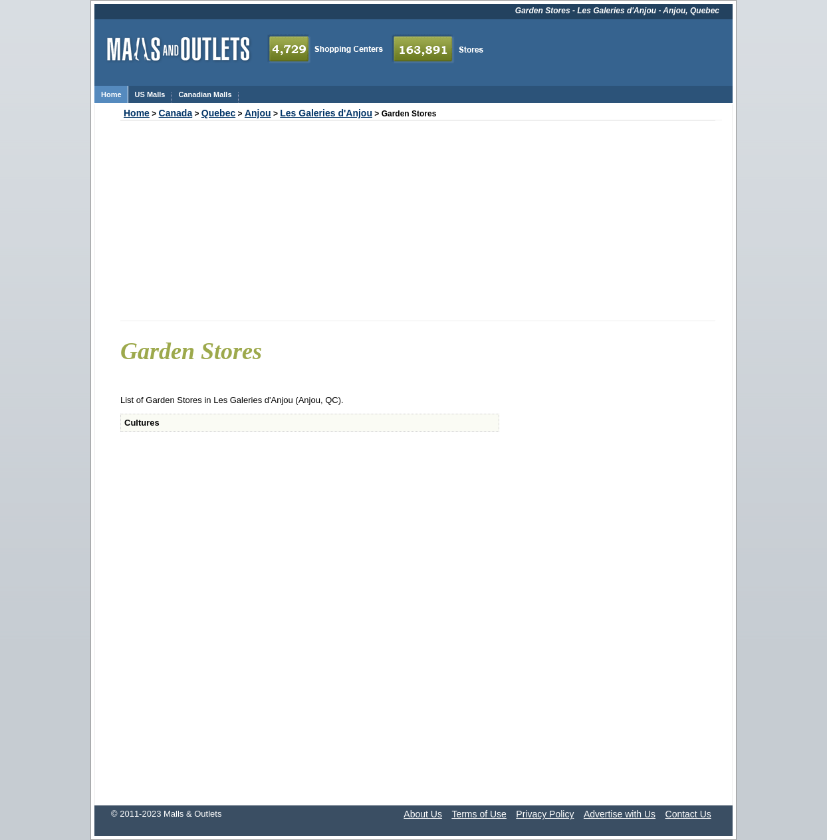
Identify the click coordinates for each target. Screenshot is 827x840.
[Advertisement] (417, 221)
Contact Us (688, 814)
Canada (176, 113)
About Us (423, 814)
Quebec (218, 113)
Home (137, 113)
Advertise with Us (619, 814)
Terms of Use (478, 814)
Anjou (258, 113)
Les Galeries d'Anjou (326, 113)
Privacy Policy (545, 814)
